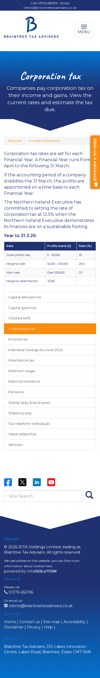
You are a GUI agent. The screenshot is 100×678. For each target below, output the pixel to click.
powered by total (30, 571)
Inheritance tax (21, 360)
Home (10, 621)
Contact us (29, 621)
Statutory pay (20, 413)
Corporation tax (21, 329)
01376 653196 (18, 592)
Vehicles (15, 444)
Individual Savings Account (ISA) (35, 350)
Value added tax (22, 434)
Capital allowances (24, 297)
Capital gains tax (22, 308)
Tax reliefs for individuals (29, 423)
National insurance (24, 381)
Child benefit (19, 318)
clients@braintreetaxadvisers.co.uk (50, 8)
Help (48, 627)
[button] (95, 162)
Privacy (34, 627)
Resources (15, 141)
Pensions (16, 392)
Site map (51, 621)
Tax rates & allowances (44, 141)
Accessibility (74, 621)
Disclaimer (13, 627)
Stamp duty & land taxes (29, 402)
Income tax (18, 339)
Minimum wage (21, 371)
